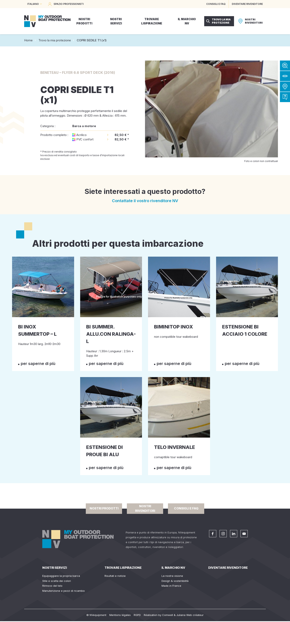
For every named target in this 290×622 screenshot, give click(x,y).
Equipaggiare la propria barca (61, 575)
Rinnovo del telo (52, 585)
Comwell (167, 615)
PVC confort (84, 139)
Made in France (171, 585)
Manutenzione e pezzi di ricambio (63, 590)
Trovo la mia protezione (54, 40)
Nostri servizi (54, 568)
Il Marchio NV (173, 568)
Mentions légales (120, 615)
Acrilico (81, 135)
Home (28, 40)
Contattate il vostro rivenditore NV (145, 200)
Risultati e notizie (115, 575)
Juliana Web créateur (190, 615)
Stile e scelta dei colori (56, 580)
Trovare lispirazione (123, 568)
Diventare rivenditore (228, 568)
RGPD (137, 615)
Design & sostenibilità (175, 580)
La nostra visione (172, 575)
